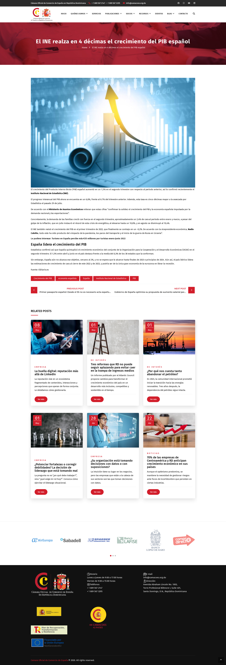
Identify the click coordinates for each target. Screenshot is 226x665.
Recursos (143, 14)
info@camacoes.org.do (154, 577)
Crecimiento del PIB (43, 278)
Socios (129, 14)
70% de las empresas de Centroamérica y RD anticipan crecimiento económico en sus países (167, 462)
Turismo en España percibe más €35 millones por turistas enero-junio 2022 (89, 238)
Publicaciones (112, 14)
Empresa (41, 367)
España (86, 278)
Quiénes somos (78, 14)
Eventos (159, 14)
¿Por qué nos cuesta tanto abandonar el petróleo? (164, 372)
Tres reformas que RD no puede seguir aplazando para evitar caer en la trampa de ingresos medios (113, 367)
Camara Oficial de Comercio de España (49, 660)
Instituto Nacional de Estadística (111, 278)
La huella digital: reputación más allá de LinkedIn (56, 372)
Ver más (41, 399)
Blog (169, 14)
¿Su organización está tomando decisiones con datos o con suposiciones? (112, 464)
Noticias (153, 453)
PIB (134, 278)
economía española (67, 278)
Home (84, 47)
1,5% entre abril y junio (63, 253)
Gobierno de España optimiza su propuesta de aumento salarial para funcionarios (154, 290)
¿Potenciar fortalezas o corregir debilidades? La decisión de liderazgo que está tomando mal (56, 467)
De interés (98, 360)
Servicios (96, 14)
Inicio (63, 14)
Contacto (183, 14)
